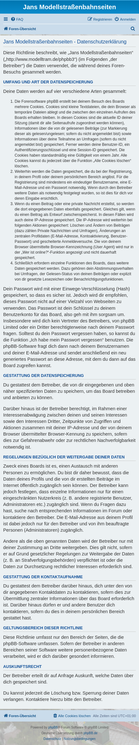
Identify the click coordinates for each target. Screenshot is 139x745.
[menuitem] (16, 19)
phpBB (53, 727)
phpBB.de (91, 733)
